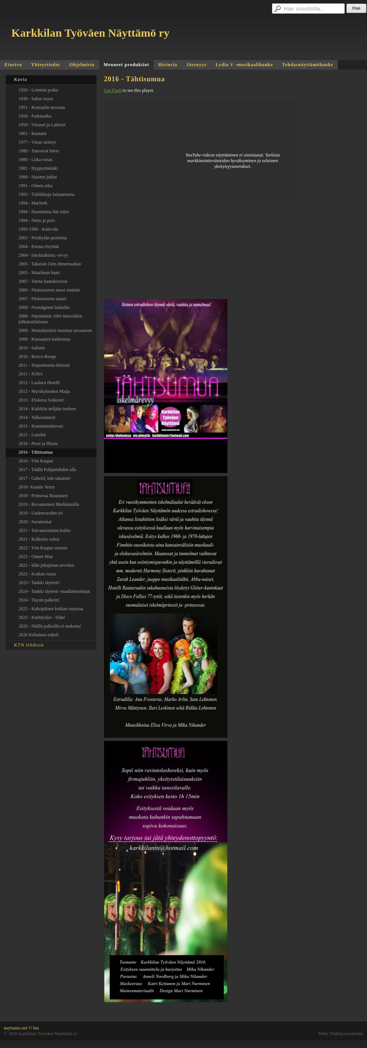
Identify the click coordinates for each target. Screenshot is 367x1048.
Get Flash (112, 90)
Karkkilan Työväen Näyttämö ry (90, 32)
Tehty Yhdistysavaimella (340, 1033)
